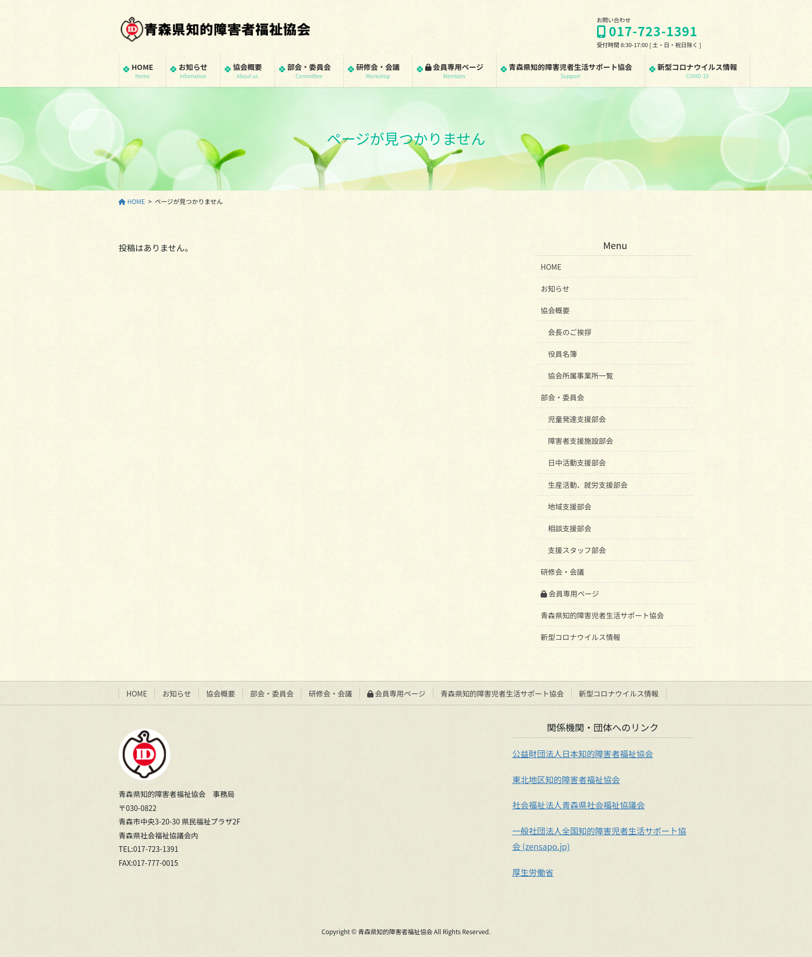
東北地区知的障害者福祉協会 (566, 779)
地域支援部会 (569, 506)
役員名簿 (562, 354)
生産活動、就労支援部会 (588, 485)
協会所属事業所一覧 (580, 375)
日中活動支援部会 (577, 462)
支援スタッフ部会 (577, 550)
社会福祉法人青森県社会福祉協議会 (578, 805)
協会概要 (555, 310)
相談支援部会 (569, 528)
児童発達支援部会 (577, 419)
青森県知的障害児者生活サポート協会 (602, 615)
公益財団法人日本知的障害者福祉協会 (582, 753)
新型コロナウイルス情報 (580, 637)
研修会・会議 (562, 572)
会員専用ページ (570, 593)
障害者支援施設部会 (580, 441)
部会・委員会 (562, 397)
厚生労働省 (533, 872)
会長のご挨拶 (569, 332)
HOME (551, 267)
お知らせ (555, 288)
